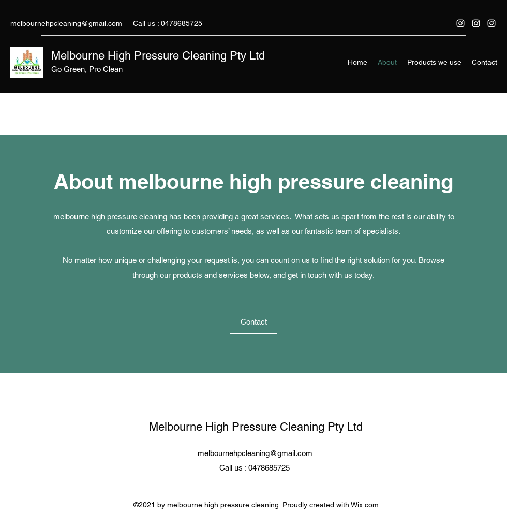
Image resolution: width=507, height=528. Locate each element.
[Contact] (253, 322)
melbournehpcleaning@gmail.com (66, 23)
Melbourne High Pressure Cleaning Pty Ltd (158, 55)
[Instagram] (460, 23)
